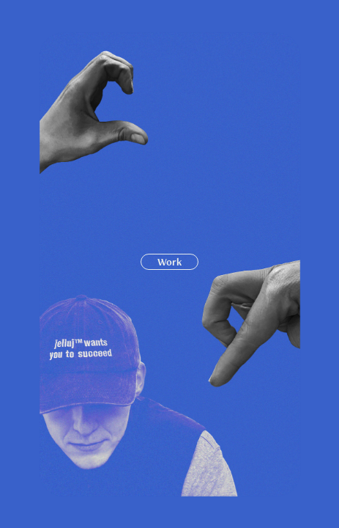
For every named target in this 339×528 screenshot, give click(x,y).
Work (169, 261)
